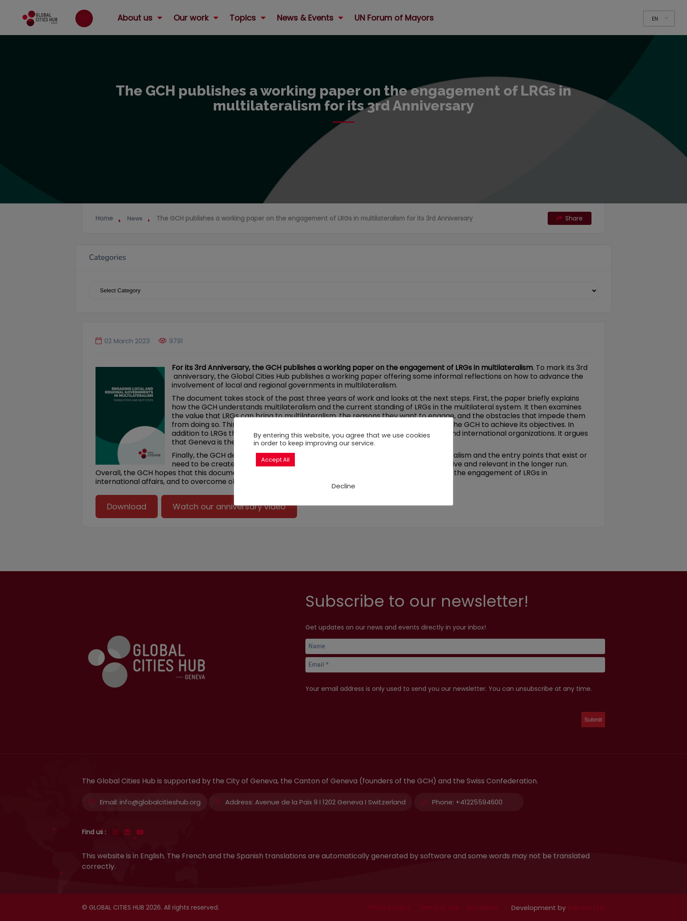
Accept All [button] (275, 459)
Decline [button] (343, 486)
